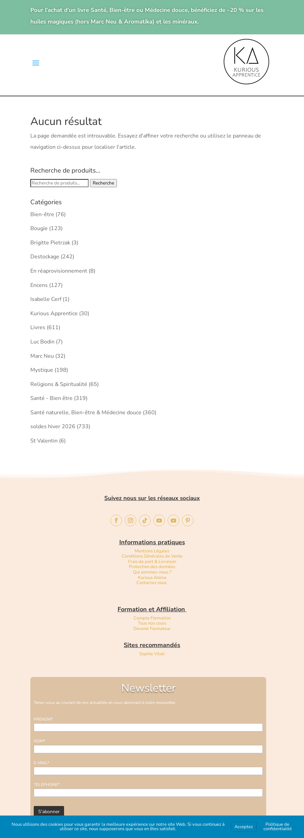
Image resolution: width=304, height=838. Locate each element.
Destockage (44, 256)
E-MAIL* (41, 763)
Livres (37, 327)
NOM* (39, 741)
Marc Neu (42, 356)
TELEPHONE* (46, 784)
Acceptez (243, 827)
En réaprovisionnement (58, 271)
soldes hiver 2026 (52, 426)
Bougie (39, 228)
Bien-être (42, 214)
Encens (39, 285)
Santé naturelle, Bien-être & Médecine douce (85, 412)
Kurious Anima (152, 578)
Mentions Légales (152, 551)
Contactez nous (152, 583)
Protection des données (152, 567)
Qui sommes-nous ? (152, 572)
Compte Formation (152, 618)
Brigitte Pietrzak (50, 242)
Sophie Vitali (152, 654)
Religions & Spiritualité (58, 384)
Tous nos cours (152, 623)
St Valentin (44, 441)
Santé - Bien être (51, 398)
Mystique (41, 370)
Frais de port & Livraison (152, 562)
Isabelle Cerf (45, 299)
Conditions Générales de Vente (152, 556)
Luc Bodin (42, 341)
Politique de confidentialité (277, 826)
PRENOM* (43, 719)
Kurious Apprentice (54, 313)
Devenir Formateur (152, 629)
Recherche (103, 183)
